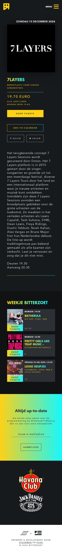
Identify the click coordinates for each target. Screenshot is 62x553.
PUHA (40, 542)
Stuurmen (25, 542)
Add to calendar (25, 128)
